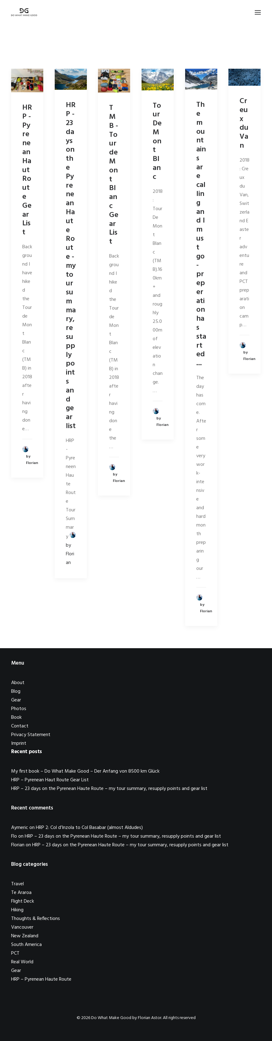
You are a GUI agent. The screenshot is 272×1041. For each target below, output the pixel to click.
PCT (15, 953)
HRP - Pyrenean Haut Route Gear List (27, 170)
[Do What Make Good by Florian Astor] (24, 12)
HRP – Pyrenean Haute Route (41, 979)
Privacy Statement (30, 735)
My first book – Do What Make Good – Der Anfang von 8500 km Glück (85, 771)
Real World (22, 962)
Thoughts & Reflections (35, 919)
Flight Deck (22, 901)
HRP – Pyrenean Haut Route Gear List (50, 780)
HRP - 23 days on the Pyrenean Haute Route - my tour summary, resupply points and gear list (71, 265)
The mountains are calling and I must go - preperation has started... (201, 234)
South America (26, 945)
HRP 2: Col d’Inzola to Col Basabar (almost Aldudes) (89, 828)
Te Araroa (21, 893)
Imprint (18, 744)
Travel (17, 884)
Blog (15, 691)
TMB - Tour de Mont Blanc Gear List (113, 175)
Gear (16, 700)
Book (16, 718)
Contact (19, 726)
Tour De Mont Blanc (157, 141)
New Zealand (24, 936)
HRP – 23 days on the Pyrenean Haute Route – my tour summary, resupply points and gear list (109, 789)
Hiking (17, 910)
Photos (18, 709)
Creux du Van (244, 123)
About (17, 683)
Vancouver (22, 927)
